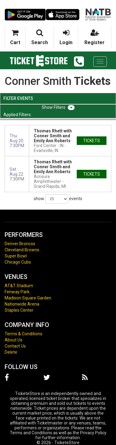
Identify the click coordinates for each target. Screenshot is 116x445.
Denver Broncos (20, 243)
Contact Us (15, 346)
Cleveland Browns (22, 249)
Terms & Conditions (23, 333)
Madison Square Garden (28, 297)
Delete (11, 352)
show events (58, 198)
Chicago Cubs (18, 262)
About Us (13, 339)
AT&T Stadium (19, 285)
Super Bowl (16, 255)
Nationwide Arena (22, 304)
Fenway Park (17, 291)
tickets (91, 140)
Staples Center (19, 310)
